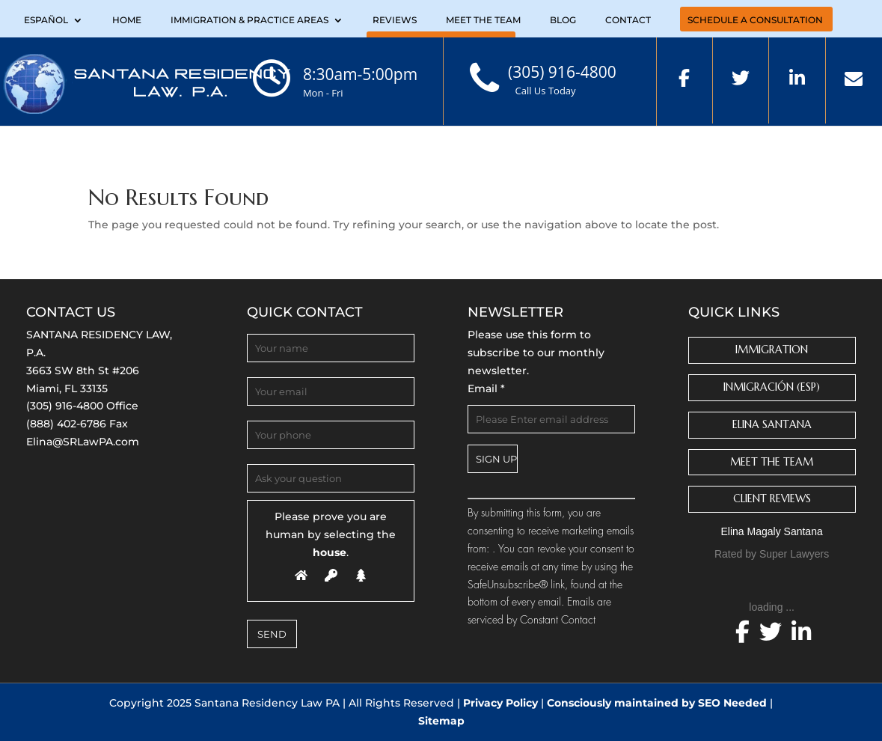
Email (486, 388)
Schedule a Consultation (755, 20)
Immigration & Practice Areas (249, 20)
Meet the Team (483, 20)
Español (46, 20)
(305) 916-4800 (64, 405)
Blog (563, 20)
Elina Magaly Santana (772, 531)
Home (126, 20)
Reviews (395, 20)
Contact (628, 20)
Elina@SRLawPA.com (82, 441)
